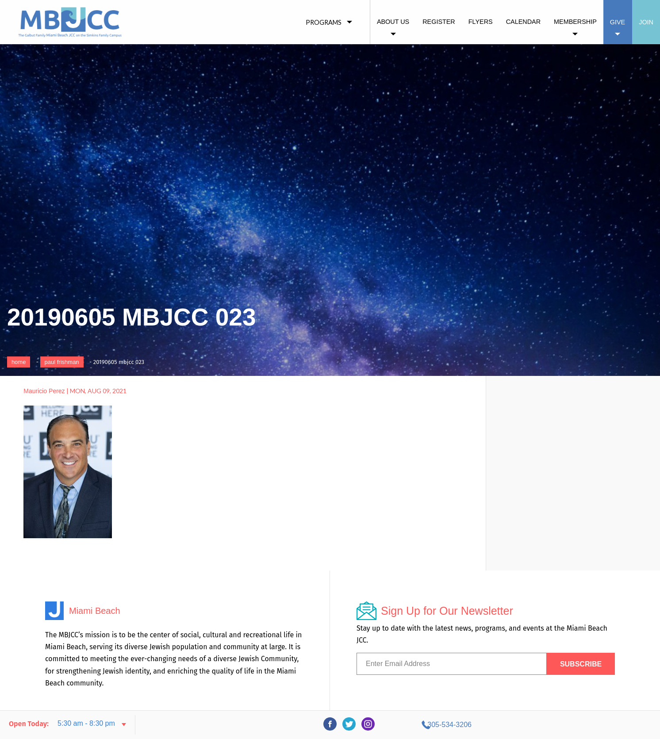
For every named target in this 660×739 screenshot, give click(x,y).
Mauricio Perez (44, 390)
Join (646, 22)
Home (19, 362)
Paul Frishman (62, 362)
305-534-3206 (572, 724)
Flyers (480, 21)
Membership (575, 21)
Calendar (523, 21)
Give (617, 22)
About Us (393, 21)
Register (438, 21)
